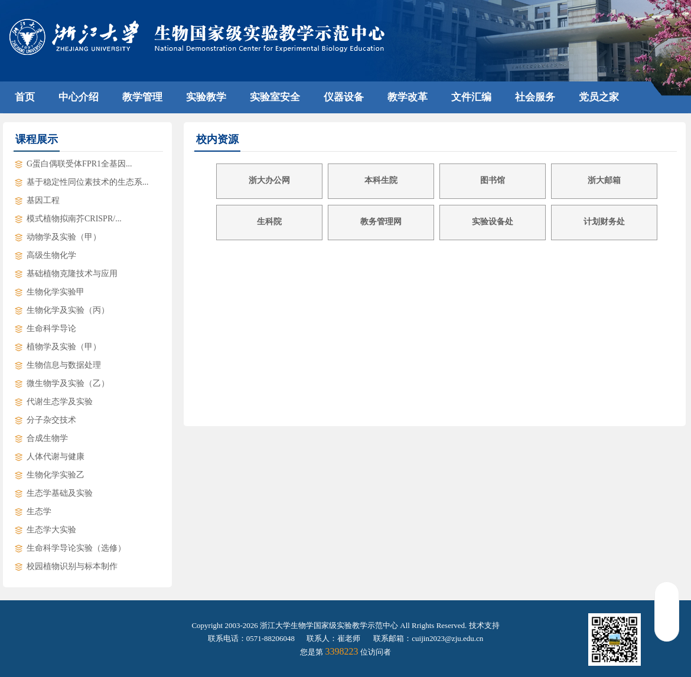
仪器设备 (344, 97)
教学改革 (407, 97)
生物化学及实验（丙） (68, 310)
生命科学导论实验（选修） (76, 548)
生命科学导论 (51, 328)
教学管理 (142, 97)
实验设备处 (492, 221)
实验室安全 (275, 97)
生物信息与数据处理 (64, 365)
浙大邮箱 (604, 180)
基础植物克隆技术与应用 (72, 273)
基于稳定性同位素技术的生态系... (88, 182)
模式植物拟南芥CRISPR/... (74, 218)
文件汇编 (471, 97)
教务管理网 (381, 221)
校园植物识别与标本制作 (72, 566)
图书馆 (492, 180)
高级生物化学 (51, 255)
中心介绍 (78, 97)
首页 (25, 97)
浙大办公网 (269, 180)
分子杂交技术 (51, 420)
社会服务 (535, 97)
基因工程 (43, 200)
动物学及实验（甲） (64, 237)
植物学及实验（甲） (64, 346)
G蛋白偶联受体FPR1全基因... (79, 163)
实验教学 (206, 97)
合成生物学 (47, 438)
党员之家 (599, 97)
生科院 (269, 221)
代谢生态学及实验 (60, 401)
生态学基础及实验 (60, 493)
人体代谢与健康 (55, 456)
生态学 (39, 511)
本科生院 (380, 180)
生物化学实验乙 (55, 474)
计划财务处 (604, 221)
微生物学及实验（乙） (68, 383)
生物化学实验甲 (55, 291)
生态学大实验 (51, 529)
